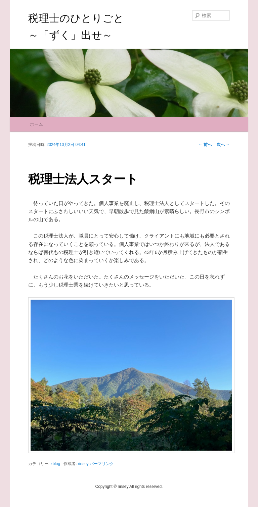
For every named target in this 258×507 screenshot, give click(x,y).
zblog (55, 463)
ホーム (36, 124)
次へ (223, 144)
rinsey (83, 463)
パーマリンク (102, 463)
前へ (205, 144)
